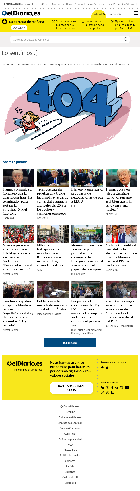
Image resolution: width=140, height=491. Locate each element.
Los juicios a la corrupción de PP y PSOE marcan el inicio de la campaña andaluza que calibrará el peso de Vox (86, 313)
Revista (70, 466)
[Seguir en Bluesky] (102, 387)
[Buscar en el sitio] (66, 39)
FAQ (70, 444)
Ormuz (34, 4)
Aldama (61, 4)
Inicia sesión (115, 14)
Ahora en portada (15, 162)
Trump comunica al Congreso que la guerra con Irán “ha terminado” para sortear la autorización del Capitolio (18, 201)
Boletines (70, 471)
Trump (27, 4)
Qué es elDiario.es (70, 406)
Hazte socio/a (99, 14)
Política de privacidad (70, 439)
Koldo (54, 4)
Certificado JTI (70, 477)
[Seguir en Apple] (107, 367)
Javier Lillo (111, 325)
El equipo (70, 411)
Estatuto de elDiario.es (70, 422)
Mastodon (70, 482)
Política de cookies (70, 455)
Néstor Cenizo (10, 273)
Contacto (70, 460)
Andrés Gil (8, 217)
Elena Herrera (125, 325)
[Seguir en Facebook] (112, 387)
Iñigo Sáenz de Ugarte (49, 313)
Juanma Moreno (113, 4)
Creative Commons (70, 428)
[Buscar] (126, 39)
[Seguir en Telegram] (116, 387)
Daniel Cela (112, 269)
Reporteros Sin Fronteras (94, 4)
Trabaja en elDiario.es (70, 417)
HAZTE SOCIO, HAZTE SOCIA (72, 388)
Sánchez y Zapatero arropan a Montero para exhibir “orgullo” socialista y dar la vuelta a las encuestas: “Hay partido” (18, 313)
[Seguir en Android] (102, 367)
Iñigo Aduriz (78, 273)
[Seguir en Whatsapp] (107, 392)
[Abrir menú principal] (136, 13)
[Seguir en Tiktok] (102, 392)
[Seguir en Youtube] (127, 387)
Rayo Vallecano (128, 4)
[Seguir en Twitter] (108, 387)
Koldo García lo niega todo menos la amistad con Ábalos (52, 305)
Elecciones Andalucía (74, 4)
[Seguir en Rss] (112, 392)
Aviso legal (70, 433)
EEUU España (44, 4)
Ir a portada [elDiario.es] (70, 342)
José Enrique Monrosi (83, 329)
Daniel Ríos (87, 333)
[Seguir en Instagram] (121, 387)
